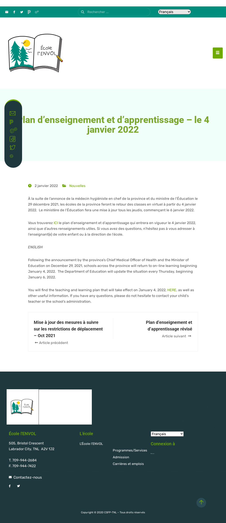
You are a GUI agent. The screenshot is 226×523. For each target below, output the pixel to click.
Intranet (14, 130)
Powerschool (14, 122)
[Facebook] (14, 12)
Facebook (14, 139)
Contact (14, 113)
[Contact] (6, 12)
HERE (171, 290)
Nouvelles (77, 186)
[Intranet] (36, 12)
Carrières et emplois (128, 464)
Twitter (14, 147)
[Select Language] (174, 11)
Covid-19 (14, 156)
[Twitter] (21, 12)
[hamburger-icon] (218, 53)
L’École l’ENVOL (91, 444)
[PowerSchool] (29, 12)
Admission (121, 457)
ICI (56, 223)
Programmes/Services (130, 450)
